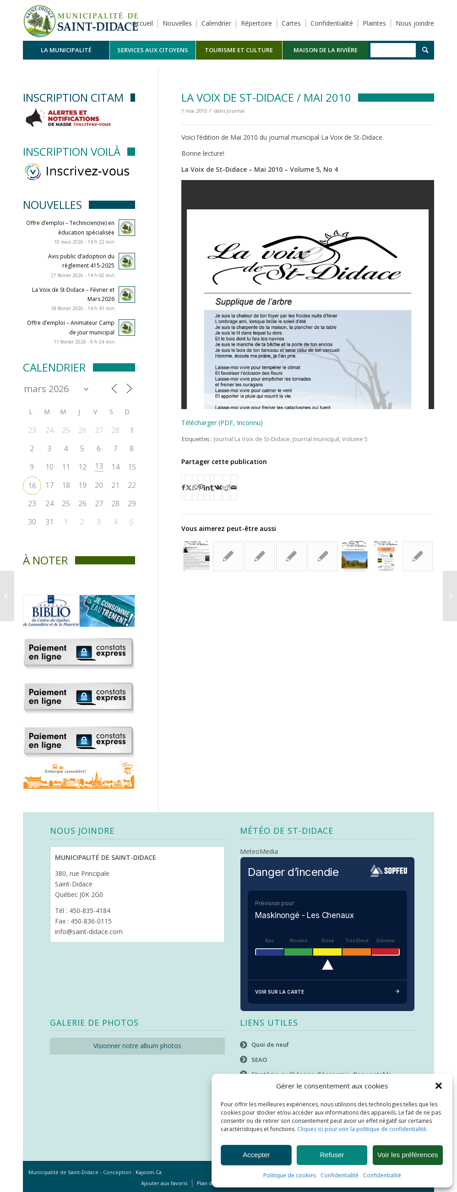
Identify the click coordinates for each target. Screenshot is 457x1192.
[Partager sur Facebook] (183, 487)
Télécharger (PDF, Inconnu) (222, 422)
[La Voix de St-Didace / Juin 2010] (450, 596)
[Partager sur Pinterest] (200, 487)
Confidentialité (340, 1175)
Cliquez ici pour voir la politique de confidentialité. (362, 1129)
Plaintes (374, 23)
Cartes (291, 23)
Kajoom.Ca (149, 1172)
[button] (438, 1085)
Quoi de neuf (270, 1044)
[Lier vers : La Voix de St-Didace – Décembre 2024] (418, 556)
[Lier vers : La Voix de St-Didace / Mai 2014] (323, 556)
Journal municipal (316, 439)
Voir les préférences (407, 1155)
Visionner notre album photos (137, 1045)
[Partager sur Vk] (218, 487)
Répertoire (256, 23)
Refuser (332, 1155)
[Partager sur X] (188, 487)
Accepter (256, 1155)
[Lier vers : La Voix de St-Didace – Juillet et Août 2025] (291, 556)
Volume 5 (355, 439)
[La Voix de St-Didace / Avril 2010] (7, 596)
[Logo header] (81, 20)
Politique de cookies (289, 1175)
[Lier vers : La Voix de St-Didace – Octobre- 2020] (354, 556)
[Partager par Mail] (234, 487)
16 (32, 486)
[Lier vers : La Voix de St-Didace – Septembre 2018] (196, 556)
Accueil (142, 23)
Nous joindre (415, 23)
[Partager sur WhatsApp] (195, 487)
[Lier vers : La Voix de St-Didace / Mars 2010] (228, 556)
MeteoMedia (259, 851)
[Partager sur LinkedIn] (207, 487)
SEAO (259, 1059)
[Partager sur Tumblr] (212, 487)
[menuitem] (66, 50)
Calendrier (216, 23)
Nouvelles (177, 23)
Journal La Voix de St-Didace (252, 439)
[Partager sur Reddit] (226, 487)
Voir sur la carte (327, 992)
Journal (236, 110)
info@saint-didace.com (89, 931)
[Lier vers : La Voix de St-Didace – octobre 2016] (386, 556)
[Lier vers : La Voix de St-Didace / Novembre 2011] (260, 556)
